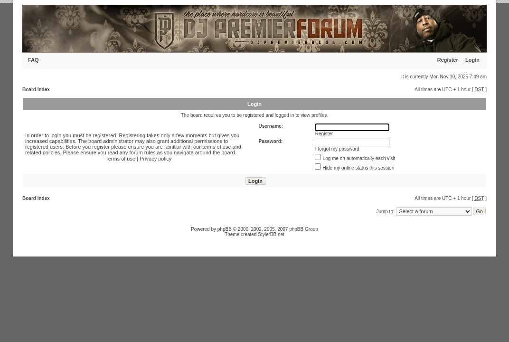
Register (447, 60)
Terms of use (120, 159)
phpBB (224, 229)
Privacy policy (155, 159)
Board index (36, 89)
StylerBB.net (271, 234)
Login (472, 60)
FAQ (33, 60)
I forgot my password (337, 149)
